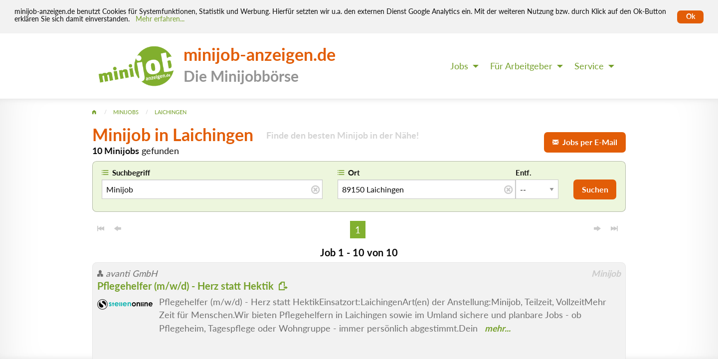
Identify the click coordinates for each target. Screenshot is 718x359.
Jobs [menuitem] (459, 66)
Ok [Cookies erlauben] (690, 16)
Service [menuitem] (589, 66)
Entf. (524, 172)
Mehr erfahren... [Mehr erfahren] (160, 19)
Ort (354, 172)
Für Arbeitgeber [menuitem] (521, 66)
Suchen (595, 189)
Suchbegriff (131, 172)
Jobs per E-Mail (584, 142)
